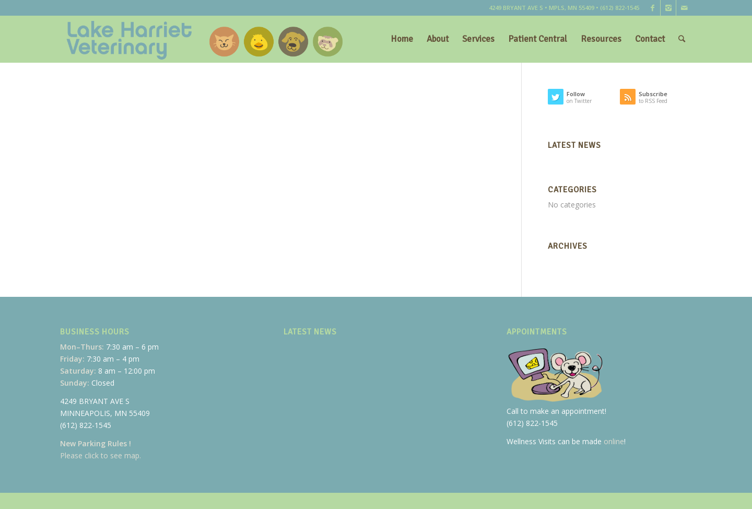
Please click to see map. (100, 455)
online (614, 441)
